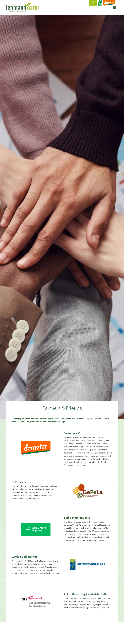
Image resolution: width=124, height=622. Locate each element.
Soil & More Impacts (77, 518)
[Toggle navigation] (114, 7)
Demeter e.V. (72, 433)
